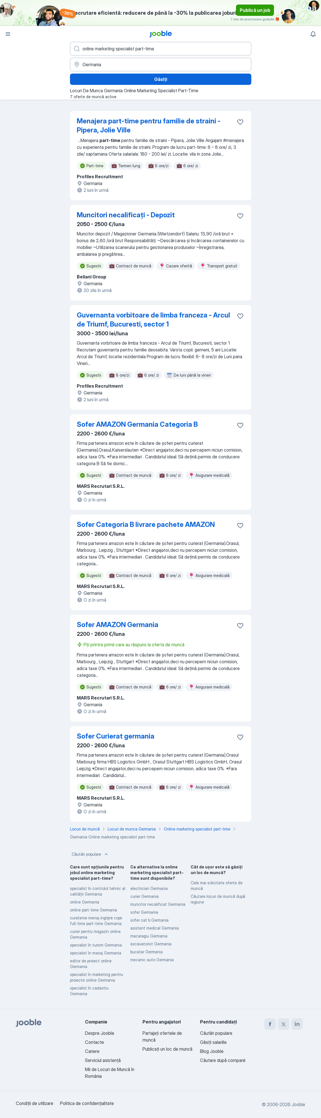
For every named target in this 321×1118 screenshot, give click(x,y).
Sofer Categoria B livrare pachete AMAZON (146, 524)
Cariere (92, 1051)
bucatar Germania (146, 951)
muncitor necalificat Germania (157, 904)
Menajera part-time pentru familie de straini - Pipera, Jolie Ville (148, 125)
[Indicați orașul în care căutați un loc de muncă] (160, 64)
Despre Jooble (99, 1033)
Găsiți (160, 79)
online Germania (84, 902)
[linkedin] (297, 1024)
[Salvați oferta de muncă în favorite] (240, 122)
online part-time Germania (93, 909)
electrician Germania (149, 888)
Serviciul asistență (103, 1060)
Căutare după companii (222, 1060)
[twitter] (283, 1024)
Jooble (298, 1104)
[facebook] (270, 1024)
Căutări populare (90, 854)
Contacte (94, 1042)
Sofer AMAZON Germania (117, 625)
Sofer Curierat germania (115, 736)
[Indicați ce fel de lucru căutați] (160, 48)
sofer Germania (144, 912)
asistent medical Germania (154, 928)
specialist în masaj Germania (95, 952)
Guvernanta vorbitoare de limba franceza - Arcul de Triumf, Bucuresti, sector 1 (153, 319)
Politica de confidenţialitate (87, 1103)
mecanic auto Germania (152, 959)
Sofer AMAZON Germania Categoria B (137, 424)
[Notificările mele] (313, 34)
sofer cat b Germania (149, 920)
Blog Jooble (212, 1051)
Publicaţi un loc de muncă (167, 1049)
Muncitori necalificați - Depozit (126, 215)
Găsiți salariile (213, 1042)
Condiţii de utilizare (34, 1103)
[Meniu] (8, 34)
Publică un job (255, 10)
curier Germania (144, 896)
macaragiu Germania (148, 936)
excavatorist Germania (150, 943)
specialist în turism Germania (96, 945)
